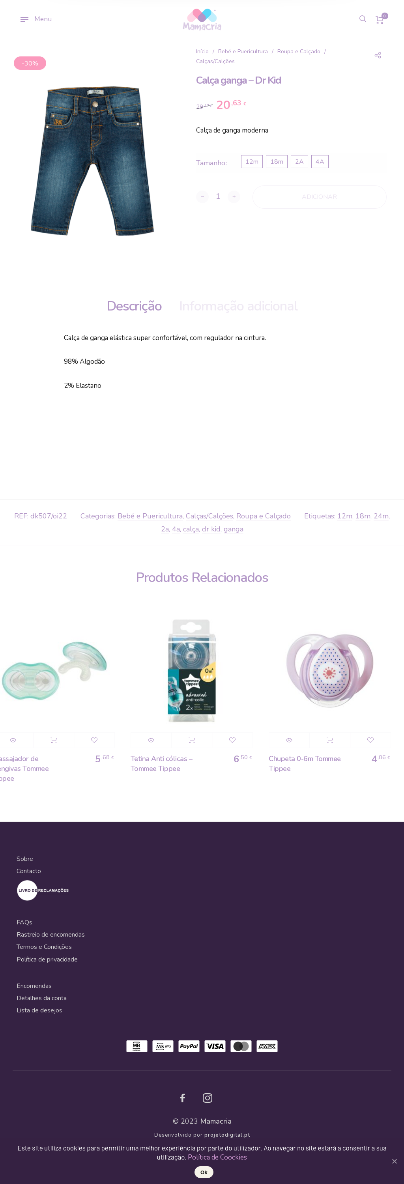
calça (191, 529)
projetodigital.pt (227, 1135)
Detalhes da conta (42, 998)
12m (344, 516)
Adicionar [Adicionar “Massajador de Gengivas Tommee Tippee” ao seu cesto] (58, 740)
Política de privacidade (47, 959)
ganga (233, 529)
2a (165, 529)
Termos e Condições (44, 947)
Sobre (25, 859)
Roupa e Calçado (298, 51)
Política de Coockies (217, 1157)
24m (381, 516)
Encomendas (34, 986)
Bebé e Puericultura (243, 51)
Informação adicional (238, 306)
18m (362, 516)
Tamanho (210, 163)
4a (176, 529)
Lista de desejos (39, 1010)
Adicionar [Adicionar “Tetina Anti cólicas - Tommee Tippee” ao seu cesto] (196, 740)
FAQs (24, 922)
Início (202, 51)
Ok (204, 1172)
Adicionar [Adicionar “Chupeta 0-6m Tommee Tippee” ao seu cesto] (334, 740)
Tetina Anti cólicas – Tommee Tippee (167, 763)
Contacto (29, 871)
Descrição (134, 306)
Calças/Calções (215, 61)
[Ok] (394, 1161)
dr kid (211, 529)
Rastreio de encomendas (51, 934)
